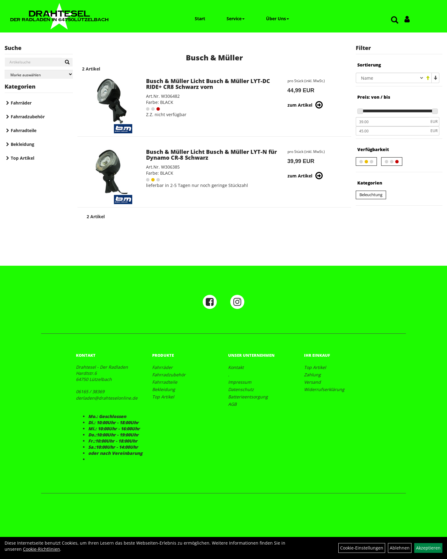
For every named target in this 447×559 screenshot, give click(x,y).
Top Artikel (22, 158)
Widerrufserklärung (324, 389)
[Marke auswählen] (39, 74)
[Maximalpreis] (392, 130)
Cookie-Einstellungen (361, 548)
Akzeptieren (428, 548)
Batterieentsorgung (248, 397)
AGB (232, 404)
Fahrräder (21, 103)
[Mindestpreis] (392, 121)
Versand (312, 382)
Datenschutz (241, 389)
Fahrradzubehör (28, 117)
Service (236, 18)
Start (200, 18)
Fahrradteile (23, 130)
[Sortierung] (390, 78)
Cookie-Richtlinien (41, 549)
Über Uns (277, 18)
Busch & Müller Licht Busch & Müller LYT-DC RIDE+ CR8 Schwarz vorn (208, 84)
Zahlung (312, 375)
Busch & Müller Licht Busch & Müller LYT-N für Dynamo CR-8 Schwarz (211, 155)
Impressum (239, 382)
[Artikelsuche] (394, 20)
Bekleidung (22, 144)
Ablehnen (400, 548)
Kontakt (236, 367)
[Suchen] (67, 62)
